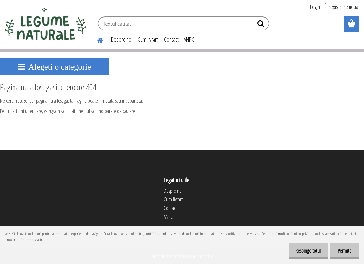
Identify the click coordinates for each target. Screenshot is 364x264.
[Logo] (45, 24)
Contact (171, 39)
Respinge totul (305, 250)
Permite (343, 250)
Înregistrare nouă (341, 7)
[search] (261, 25)
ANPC (189, 39)
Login (315, 7)
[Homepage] (96, 39)
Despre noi (121, 39)
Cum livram (148, 39)
